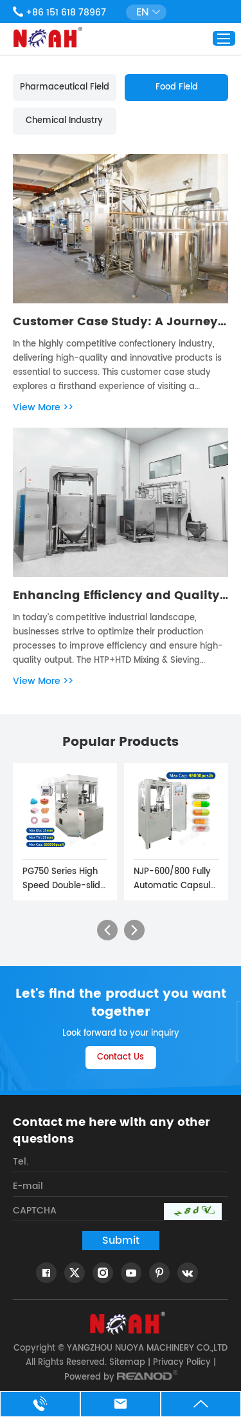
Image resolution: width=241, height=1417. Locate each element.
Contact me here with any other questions (111, 1131)
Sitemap (127, 1362)
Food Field (177, 87)
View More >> (43, 408)
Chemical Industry (64, 121)
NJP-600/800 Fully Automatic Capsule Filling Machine (174, 879)
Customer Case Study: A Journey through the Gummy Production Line (115, 322)
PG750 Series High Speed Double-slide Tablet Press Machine (63, 879)
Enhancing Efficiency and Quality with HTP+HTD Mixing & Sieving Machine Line (116, 596)
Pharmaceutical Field (64, 87)
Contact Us (120, 1057)
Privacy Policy (182, 1362)
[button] (107, 930)
